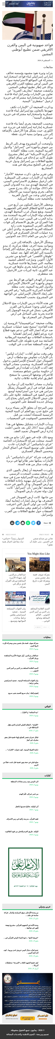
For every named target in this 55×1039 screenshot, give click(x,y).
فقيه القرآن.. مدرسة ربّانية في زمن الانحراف (22, 819)
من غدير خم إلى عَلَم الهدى (28, 794)
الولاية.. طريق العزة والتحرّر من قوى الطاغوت (21, 832)
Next (38, 627)
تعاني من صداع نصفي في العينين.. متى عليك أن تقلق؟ (41, 541)
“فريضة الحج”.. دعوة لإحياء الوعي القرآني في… (21, 938)
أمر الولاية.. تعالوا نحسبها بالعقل (26, 807)
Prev (46, 627)
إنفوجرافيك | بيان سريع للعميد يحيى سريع (23, 693)
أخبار (23, 559)
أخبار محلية (45, 559)
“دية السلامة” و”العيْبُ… (29, 712)
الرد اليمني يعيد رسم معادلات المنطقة (24, 782)
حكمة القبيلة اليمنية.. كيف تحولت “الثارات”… (21, 750)
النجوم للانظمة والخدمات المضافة (20, 1034)
